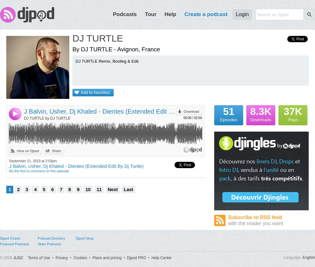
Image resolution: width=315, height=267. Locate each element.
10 (87, 189)
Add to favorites (95, 92)
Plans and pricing (107, 258)
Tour (151, 14)
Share (56, 151)
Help (170, 14)
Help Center (162, 258)
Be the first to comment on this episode (39, 171)
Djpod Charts (10, 238)
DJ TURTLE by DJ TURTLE (47, 118)
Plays (292, 113)
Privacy (62, 258)
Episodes (228, 113)
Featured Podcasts (14, 244)
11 (99, 189)
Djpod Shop (85, 238)
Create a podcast (205, 14)
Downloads (260, 113)
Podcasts (125, 14)
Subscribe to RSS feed (268, 220)
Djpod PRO (136, 258)
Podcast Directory (51, 238)
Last (128, 189)
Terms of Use (39, 258)
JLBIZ (18, 258)
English (309, 257)
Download (191, 111)
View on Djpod (28, 151)
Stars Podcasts (49, 244)
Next (113, 189)
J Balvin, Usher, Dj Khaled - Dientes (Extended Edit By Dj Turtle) (100, 111)
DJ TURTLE (97, 38)
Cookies (80, 258)
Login (242, 14)
